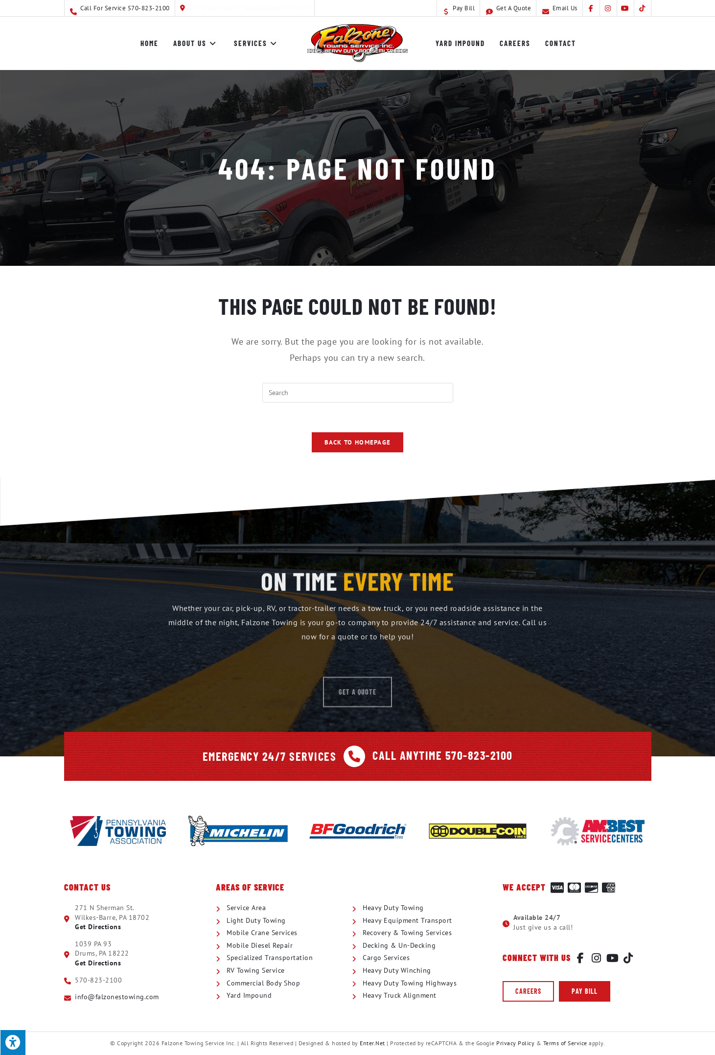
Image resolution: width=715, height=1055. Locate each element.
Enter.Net (372, 1043)
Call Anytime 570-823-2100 (442, 755)
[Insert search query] (357, 392)
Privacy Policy (515, 1043)
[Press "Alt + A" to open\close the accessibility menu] (12, 1042)
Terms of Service (565, 1043)
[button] (528, 991)
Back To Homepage (357, 442)
